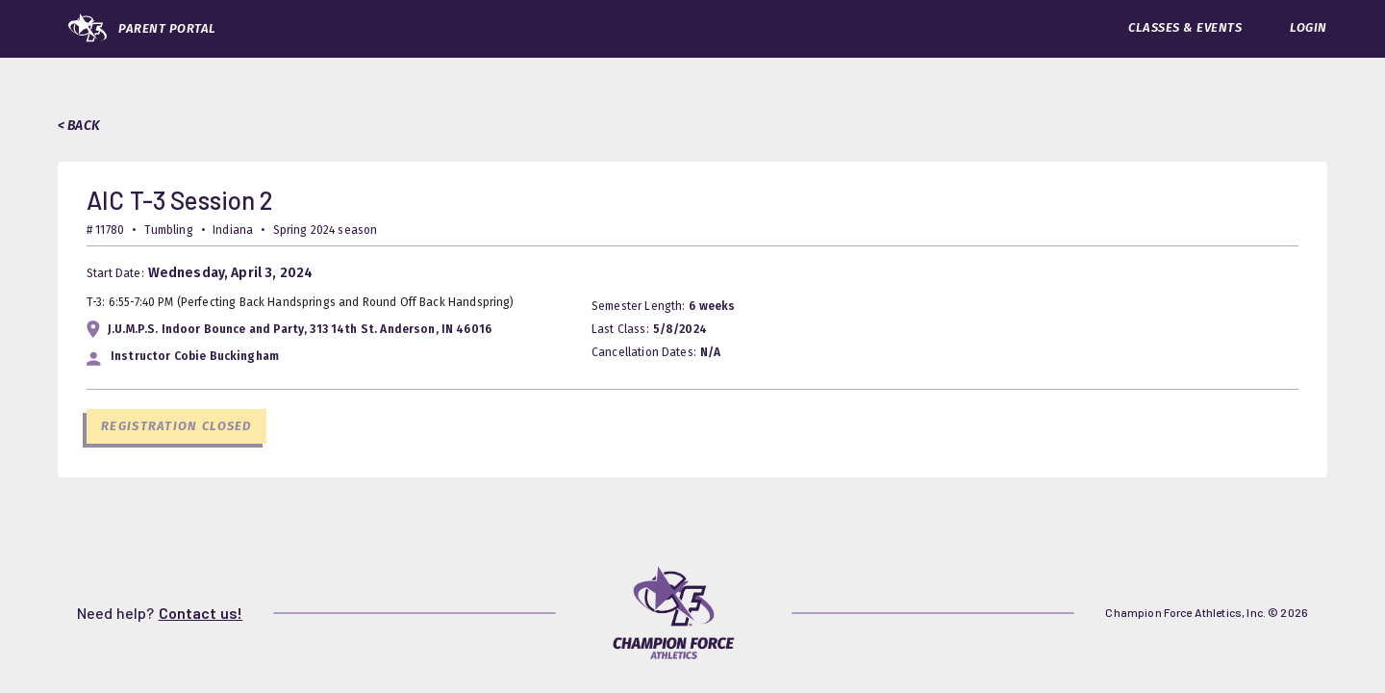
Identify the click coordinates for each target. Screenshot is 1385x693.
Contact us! (201, 612)
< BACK (79, 125)
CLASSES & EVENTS (1185, 27)
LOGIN (1308, 27)
